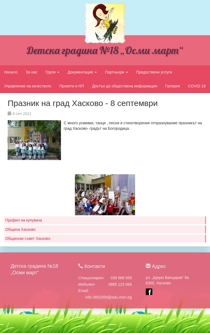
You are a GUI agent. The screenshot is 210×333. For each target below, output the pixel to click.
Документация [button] (82, 72)
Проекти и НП (71, 86)
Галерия (172, 86)
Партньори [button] (116, 72)
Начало (11, 72)
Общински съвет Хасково (27, 238)
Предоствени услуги (154, 72)
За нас (31, 72)
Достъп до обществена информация (124, 86)
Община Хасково (20, 229)
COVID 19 (197, 86)
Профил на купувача (23, 220)
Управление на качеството (27, 86)
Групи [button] (52, 72)
